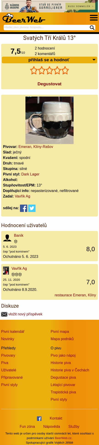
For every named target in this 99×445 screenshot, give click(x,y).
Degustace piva (63, 377)
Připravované (12, 377)
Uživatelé (8, 370)
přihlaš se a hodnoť (62, 60)
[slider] (49, 70)
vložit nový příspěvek (21, 314)
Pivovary (8, 355)
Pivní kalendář (12, 332)
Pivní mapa (60, 332)
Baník (18, 235)
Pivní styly (9, 385)
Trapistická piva (63, 392)
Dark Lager (30, 174)
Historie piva (61, 363)
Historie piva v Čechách (70, 370)
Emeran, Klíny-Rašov (36, 147)
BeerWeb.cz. (63, 438)
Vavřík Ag (22, 196)
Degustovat (49, 83)
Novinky (7, 339)
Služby (73, 426)
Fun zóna (27, 426)
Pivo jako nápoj (63, 355)
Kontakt (56, 418)
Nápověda (51, 426)
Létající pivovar (63, 385)
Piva (4, 363)
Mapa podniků (62, 339)
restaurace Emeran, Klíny (75, 295)
